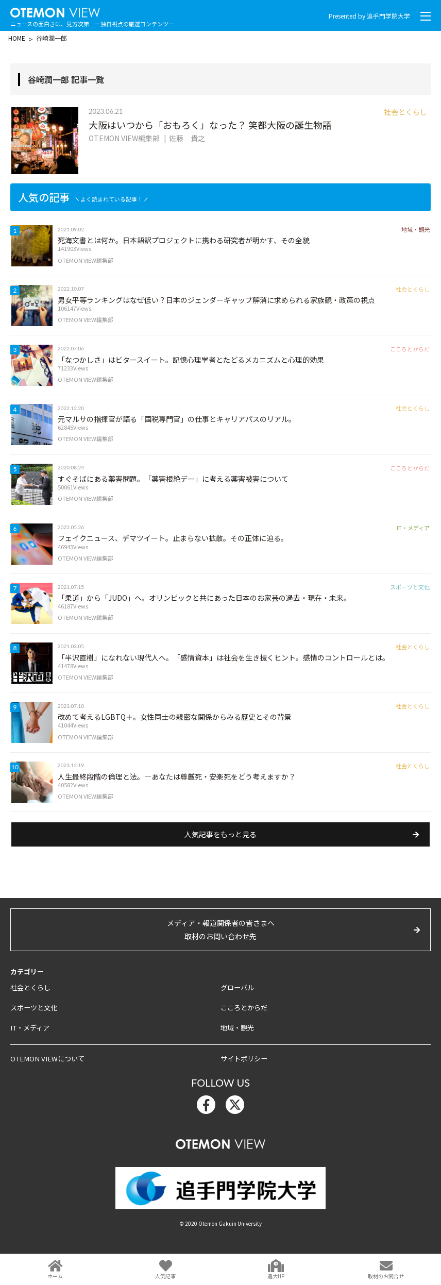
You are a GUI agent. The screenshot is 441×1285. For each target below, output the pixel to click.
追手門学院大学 (388, 15)
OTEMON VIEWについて (45, 1077)
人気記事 (165, 1276)
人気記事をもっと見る (220, 854)
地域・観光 (237, 1046)
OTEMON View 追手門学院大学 (56, 11)
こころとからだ (243, 1027)
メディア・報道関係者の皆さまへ (220, 949)
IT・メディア (29, 1046)
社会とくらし (30, 1006)
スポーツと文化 (33, 1027)
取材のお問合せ (386, 1276)
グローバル (237, 1006)
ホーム (55, 1276)
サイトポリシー (243, 1077)
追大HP (275, 1276)
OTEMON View (220, 1160)
